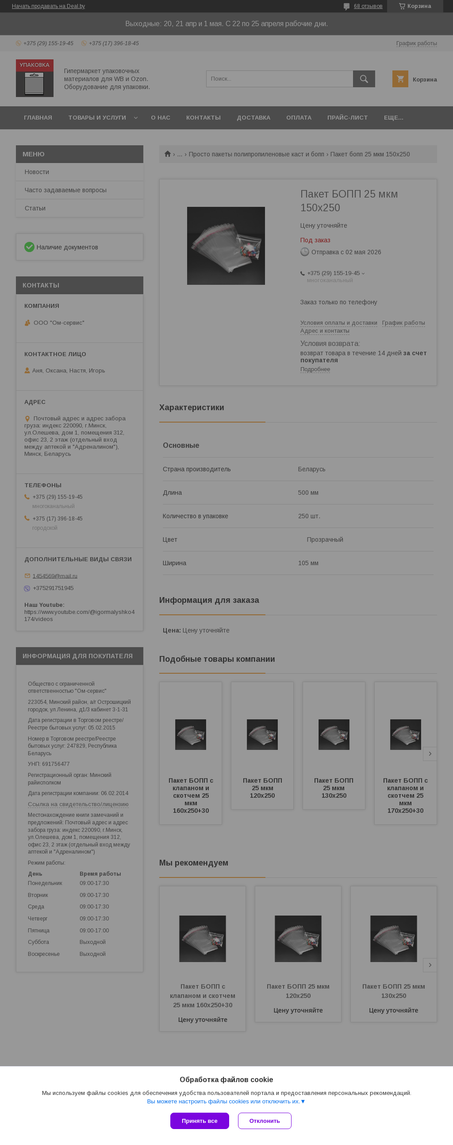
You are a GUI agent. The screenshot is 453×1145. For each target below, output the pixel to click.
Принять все (200, 1121)
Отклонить (265, 1121)
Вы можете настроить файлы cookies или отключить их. (223, 1101)
